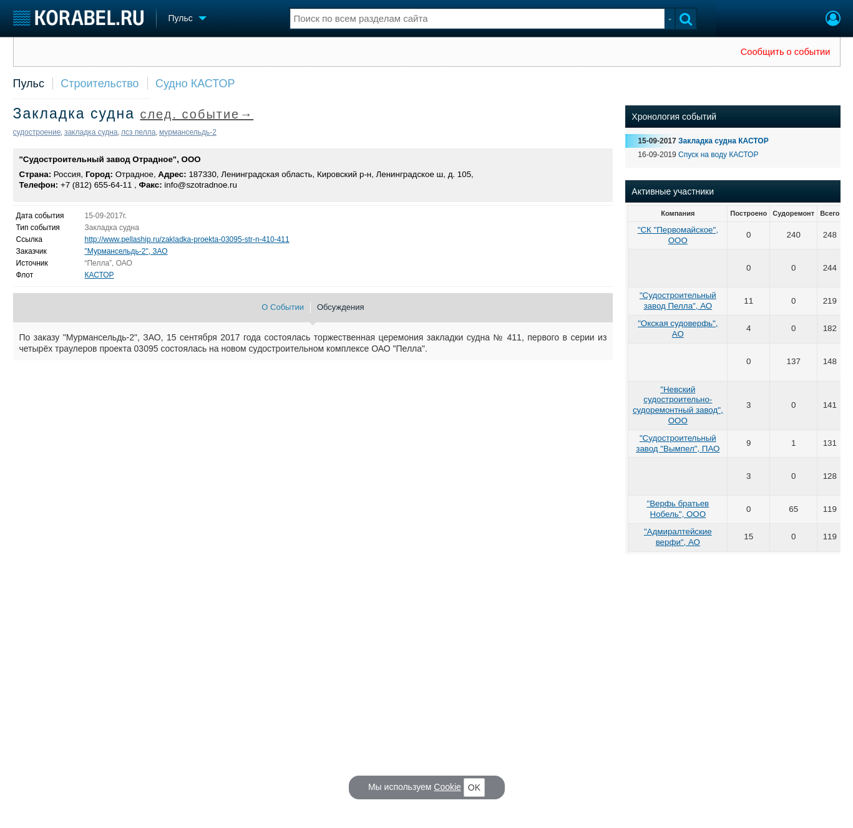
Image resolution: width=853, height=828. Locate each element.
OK (474, 787)
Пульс (28, 83)
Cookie (447, 787)
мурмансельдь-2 (188, 132)
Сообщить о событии (786, 52)
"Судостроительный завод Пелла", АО (678, 300)
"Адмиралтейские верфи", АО (678, 537)
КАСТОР (99, 275)
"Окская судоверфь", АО (678, 329)
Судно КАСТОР (195, 83)
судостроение (37, 132)
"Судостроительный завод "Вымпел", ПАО (677, 443)
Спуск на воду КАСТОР (718, 154)
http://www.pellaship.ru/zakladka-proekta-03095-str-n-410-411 (187, 239)
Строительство (100, 83)
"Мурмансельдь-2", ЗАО (126, 251)
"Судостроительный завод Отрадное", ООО (110, 159)
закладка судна (91, 132)
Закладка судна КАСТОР (723, 141)
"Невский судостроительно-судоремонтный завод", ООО (678, 405)
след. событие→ (196, 114)
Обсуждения (340, 307)
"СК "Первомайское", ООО (678, 235)
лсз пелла (138, 132)
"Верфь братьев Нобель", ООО (677, 509)
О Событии (282, 307)
